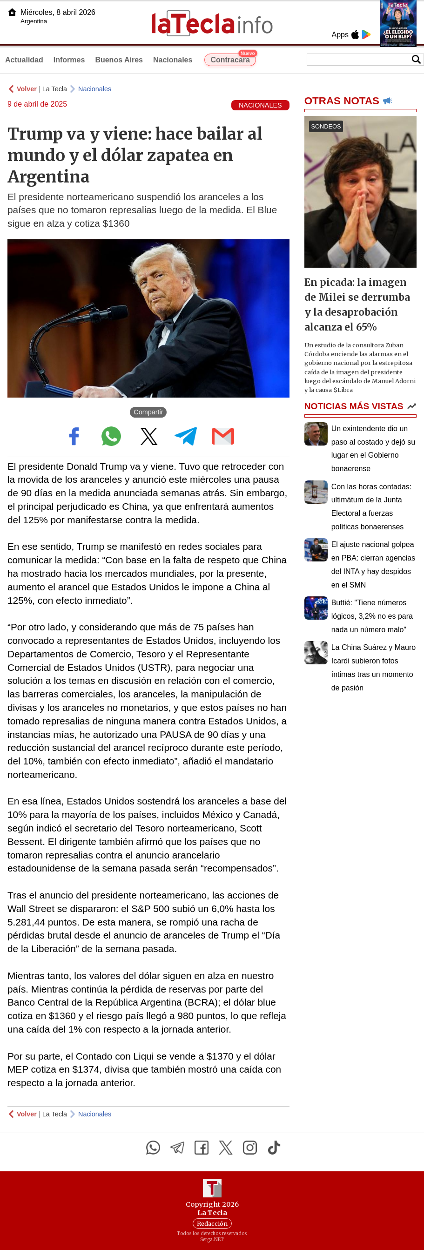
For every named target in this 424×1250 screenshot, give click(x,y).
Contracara (233, 59)
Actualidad (24, 60)
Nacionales (172, 60)
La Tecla (54, 89)
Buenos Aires (119, 60)
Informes (69, 60)
